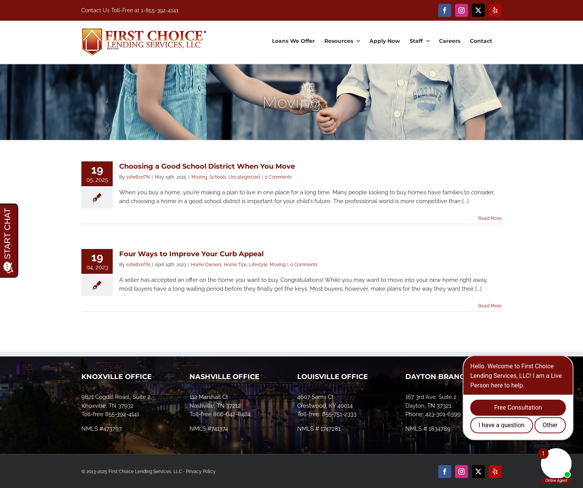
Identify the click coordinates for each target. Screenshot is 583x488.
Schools (217, 177)
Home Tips (235, 264)
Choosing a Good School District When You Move (207, 166)
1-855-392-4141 (159, 10)
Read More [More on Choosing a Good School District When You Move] (490, 218)
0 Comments (278, 177)
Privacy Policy (201, 471)
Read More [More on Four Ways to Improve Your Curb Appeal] (490, 306)
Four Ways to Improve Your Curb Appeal (191, 254)
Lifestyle (258, 264)
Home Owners (206, 264)
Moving (199, 177)
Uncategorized (244, 177)
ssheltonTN (138, 177)
